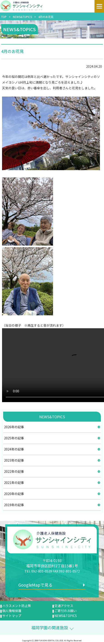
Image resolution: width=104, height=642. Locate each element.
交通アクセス (63, 605)
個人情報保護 (11, 610)
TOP (4, 17)
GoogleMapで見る (35, 585)
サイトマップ (11, 615)
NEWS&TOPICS (22, 17)
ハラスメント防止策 (16, 605)
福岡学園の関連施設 (49, 627)
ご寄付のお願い (65, 610)
